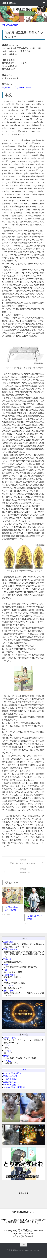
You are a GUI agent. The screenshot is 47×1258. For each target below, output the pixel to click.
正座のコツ (8, 965)
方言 (5, 980)
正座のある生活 (10, 1076)
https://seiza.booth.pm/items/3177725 (17, 87)
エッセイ (7, 1051)
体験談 (6, 1056)
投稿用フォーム (10, 1038)
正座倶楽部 (8, 942)
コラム (6, 1045)
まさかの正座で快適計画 (14, 1087)
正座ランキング (10, 949)
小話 (5, 970)
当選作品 (7, 1061)
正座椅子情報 (9, 975)
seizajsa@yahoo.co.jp (23, 1236)
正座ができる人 (10, 1082)
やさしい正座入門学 (10, 25)
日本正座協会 (9, 3)
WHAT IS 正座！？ (11, 1085)
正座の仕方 (8, 959)
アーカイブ (8, 985)
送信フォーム (9, 991)
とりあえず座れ (10, 1079)
